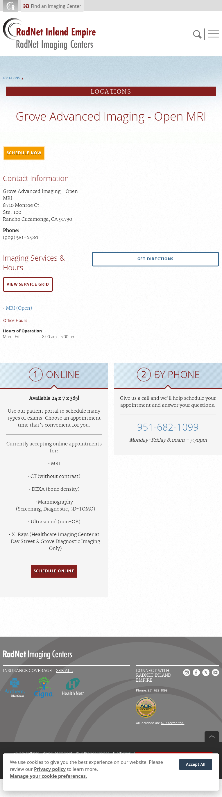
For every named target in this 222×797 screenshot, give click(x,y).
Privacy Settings (26, 753)
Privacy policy (50, 769)
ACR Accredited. (172, 723)
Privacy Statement (57, 753)
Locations (11, 78)
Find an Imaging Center (56, 6)
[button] (24, 153)
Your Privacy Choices (92, 753)
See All (64, 670)
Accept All (195, 764)
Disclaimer (121, 753)
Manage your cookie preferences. (48, 776)
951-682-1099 (168, 427)
